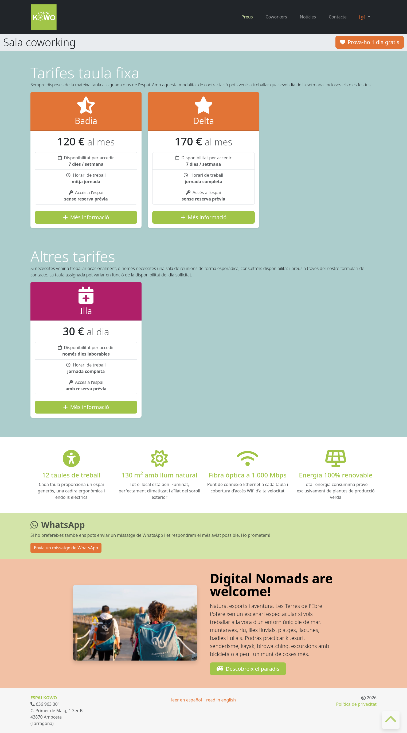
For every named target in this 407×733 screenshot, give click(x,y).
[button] (365, 16)
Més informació (86, 217)
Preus (247, 17)
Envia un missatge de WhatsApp (66, 548)
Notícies (308, 17)
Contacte (338, 17)
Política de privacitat (356, 704)
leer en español (186, 700)
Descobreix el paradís (248, 668)
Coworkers (276, 17)
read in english (221, 700)
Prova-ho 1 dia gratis (369, 42)
